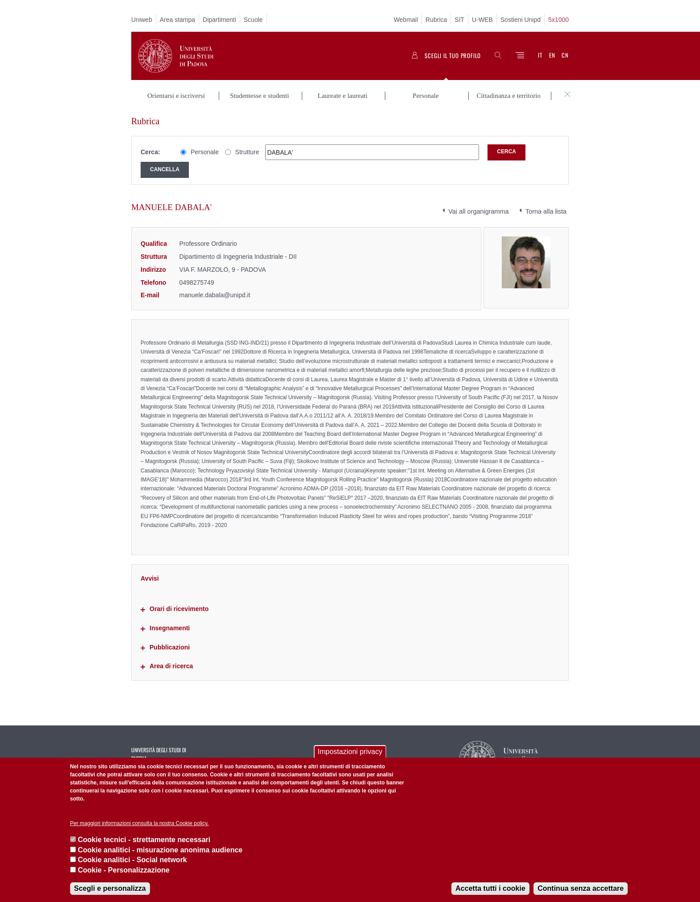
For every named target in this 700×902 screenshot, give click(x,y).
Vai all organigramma (479, 211)
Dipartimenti (219, 19)
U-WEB (482, 19)
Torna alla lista (546, 211)
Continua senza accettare (581, 888)
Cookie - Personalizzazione (123, 870)
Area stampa (177, 19)
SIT (459, 19)
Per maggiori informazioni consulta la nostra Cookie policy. (139, 823)
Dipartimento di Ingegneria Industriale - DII (238, 256)
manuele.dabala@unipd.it (214, 295)
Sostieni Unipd (520, 19)
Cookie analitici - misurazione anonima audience (160, 850)
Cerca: (150, 152)
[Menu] (519, 55)
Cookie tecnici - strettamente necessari (144, 839)
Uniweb (141, 19)
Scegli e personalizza (110, 888)
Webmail (406, 19)
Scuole (253, 19)
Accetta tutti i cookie (490, 888)
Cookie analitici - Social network (132, 860)
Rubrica (436, 19)
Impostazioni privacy (350, 751)
